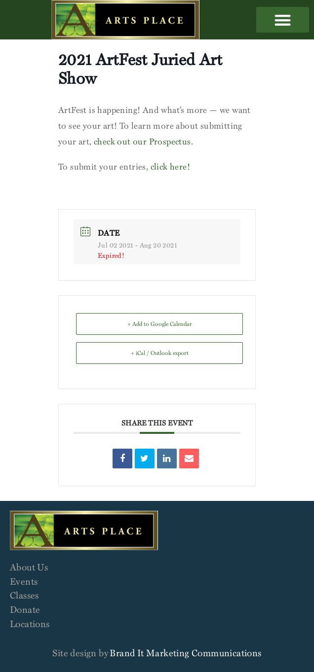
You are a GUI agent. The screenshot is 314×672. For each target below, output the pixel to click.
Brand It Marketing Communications (185, 652)
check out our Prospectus (142, 141)
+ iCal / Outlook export (160, 352)
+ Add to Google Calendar (159, 323)
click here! (170, 166)
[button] (282, 20)
